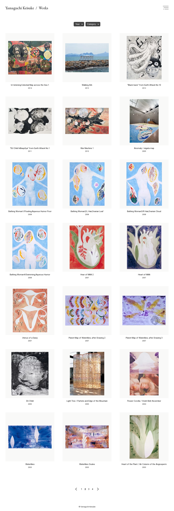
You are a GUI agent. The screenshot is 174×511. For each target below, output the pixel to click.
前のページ (76, 489)
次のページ (98, 489)
